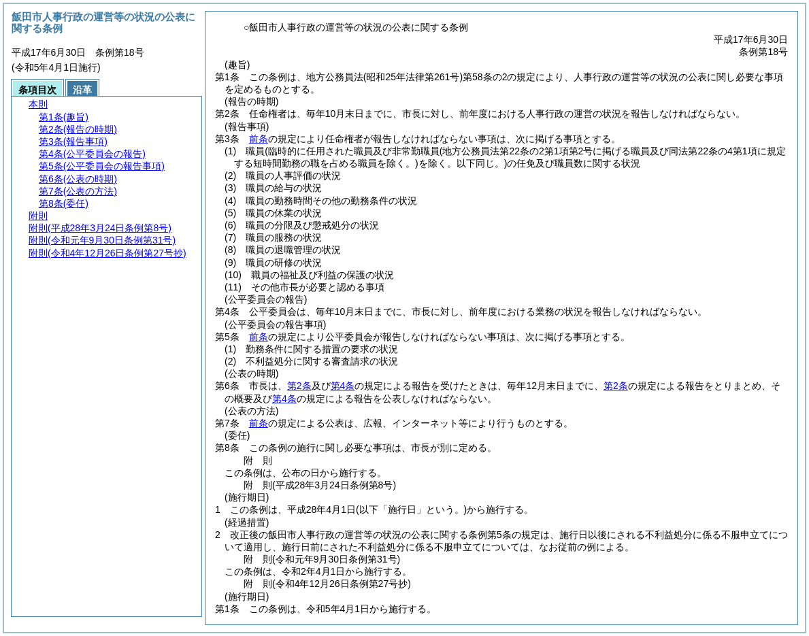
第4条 (343, 385)
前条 (258, 138)
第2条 (299, 385)
